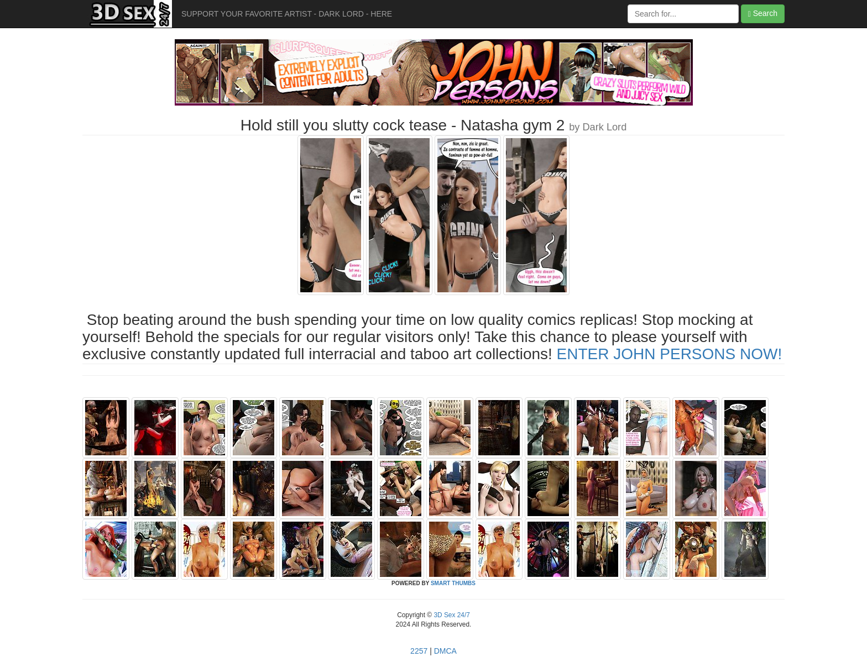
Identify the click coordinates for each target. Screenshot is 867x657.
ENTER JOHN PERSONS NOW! (669, 353)
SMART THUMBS (453, 583)
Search (762, 13)
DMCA (445, 651)
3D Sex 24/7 (451, 615)
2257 (418, 651)
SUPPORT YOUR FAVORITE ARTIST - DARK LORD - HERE (286, 13)
